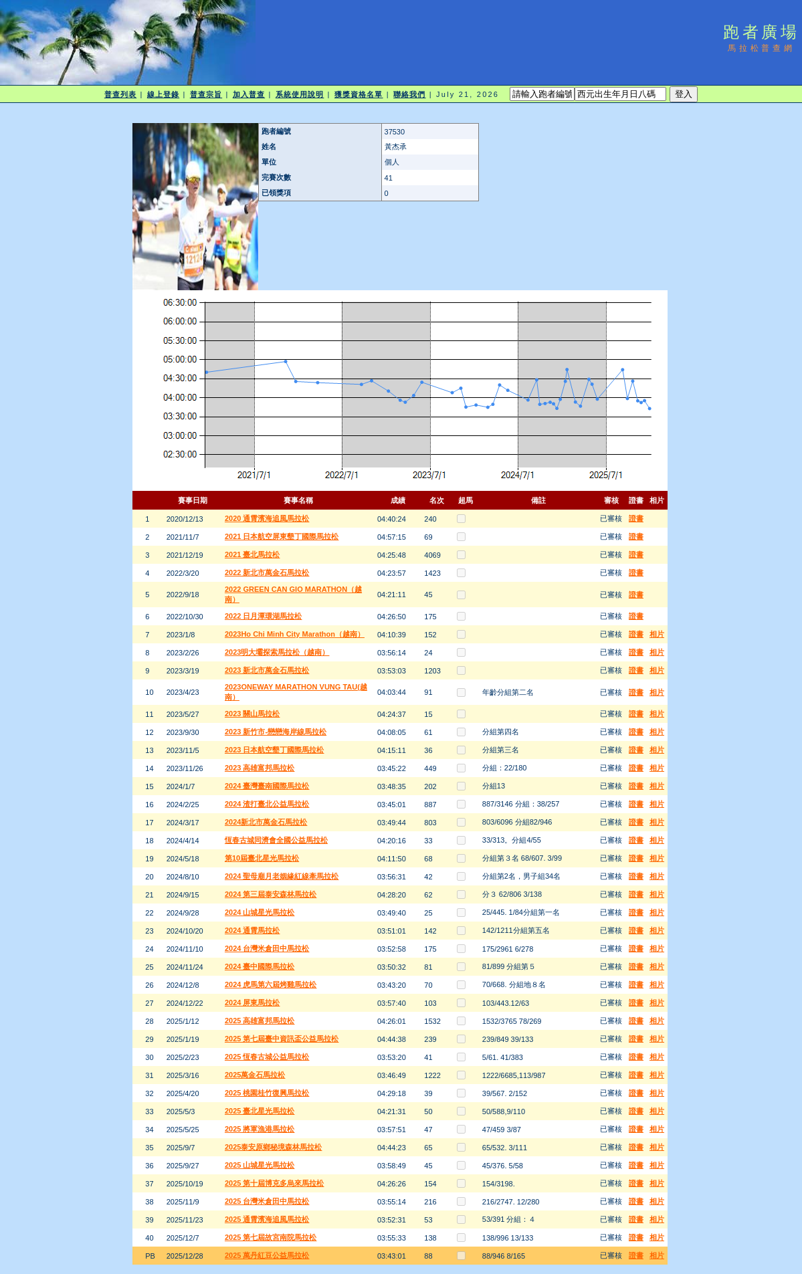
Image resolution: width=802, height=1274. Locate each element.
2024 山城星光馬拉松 (260, 912)
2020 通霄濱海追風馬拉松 (267, 518)
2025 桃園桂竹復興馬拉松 (267, 1093)
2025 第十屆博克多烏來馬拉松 (274, 1183)
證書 (636, 518)
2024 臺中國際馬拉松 (260, 966)
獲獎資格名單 (358, 94)
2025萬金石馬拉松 (255, 1075)
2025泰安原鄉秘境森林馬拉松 (273, 1147)
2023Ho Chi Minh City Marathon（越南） (295, 634)
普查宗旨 (206, 94)
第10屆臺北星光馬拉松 (262, 858)
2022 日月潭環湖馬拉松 (263, 616)
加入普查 (249, 94)
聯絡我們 (409, 94)
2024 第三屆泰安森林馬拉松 (271, 894)
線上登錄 (163, 94)
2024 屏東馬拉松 (252, 1002)
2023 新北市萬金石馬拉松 (267, 670)
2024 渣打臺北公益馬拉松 (267, 804)
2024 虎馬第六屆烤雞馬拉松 (271, 984)
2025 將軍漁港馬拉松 (260, 1129)
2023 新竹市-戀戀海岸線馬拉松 (275, 732)
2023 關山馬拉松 (252, 714)
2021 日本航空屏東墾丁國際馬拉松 (282, 536)
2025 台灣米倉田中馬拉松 (267, 1201)
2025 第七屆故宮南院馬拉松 (271, 1237)
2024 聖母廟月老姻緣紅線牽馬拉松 (282, 876)
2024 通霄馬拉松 (252, 930)
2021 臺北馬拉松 (252, 554)
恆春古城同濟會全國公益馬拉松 (276, 840)
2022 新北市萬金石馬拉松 (267, 572)
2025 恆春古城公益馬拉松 (267, 1057)
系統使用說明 (300, 94)
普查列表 (120, 94)
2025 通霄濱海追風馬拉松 (267, 1219)
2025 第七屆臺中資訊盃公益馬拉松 (282, 1039)
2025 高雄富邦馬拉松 (260, 1021)
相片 (656, 634)
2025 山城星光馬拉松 (260, 1165)
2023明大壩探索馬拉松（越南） (277, 652)
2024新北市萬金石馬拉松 (266, 822)
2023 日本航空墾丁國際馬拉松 (274, 750)
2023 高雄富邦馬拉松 (260, 768)
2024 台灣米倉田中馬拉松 (267, 948)
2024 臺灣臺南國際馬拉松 (267, 786)
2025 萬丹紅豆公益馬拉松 (267, 1255)
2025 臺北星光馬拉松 (260, 1111)
